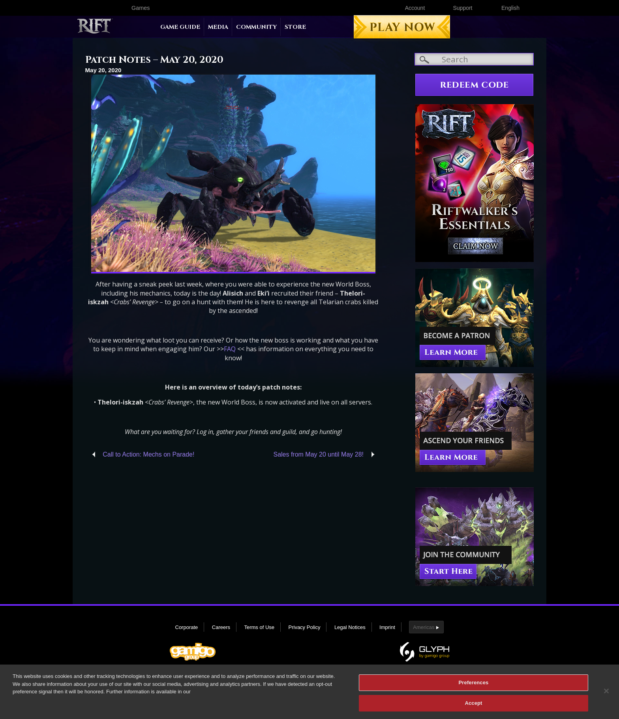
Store (295, 27)
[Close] (606, 695)
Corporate (186, 627)
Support (462, 8)
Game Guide (180, 27)
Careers (221, 627)
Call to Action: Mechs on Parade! (148, 454)
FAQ (230, 349)
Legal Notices (350, 627)
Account (415, 8)
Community (256, 27)
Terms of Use (259, 627)
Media (218, 27)
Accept (473, 707)
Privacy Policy (305, 627)
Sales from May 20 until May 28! (318, 454)
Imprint (387, 627)
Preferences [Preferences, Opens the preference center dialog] (474, 687)
